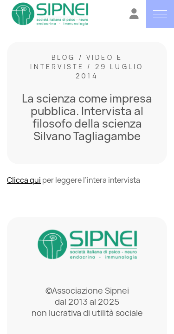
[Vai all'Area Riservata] (134, 15)
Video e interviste (76, 62)
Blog (64, 57)
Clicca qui (24, 180)
